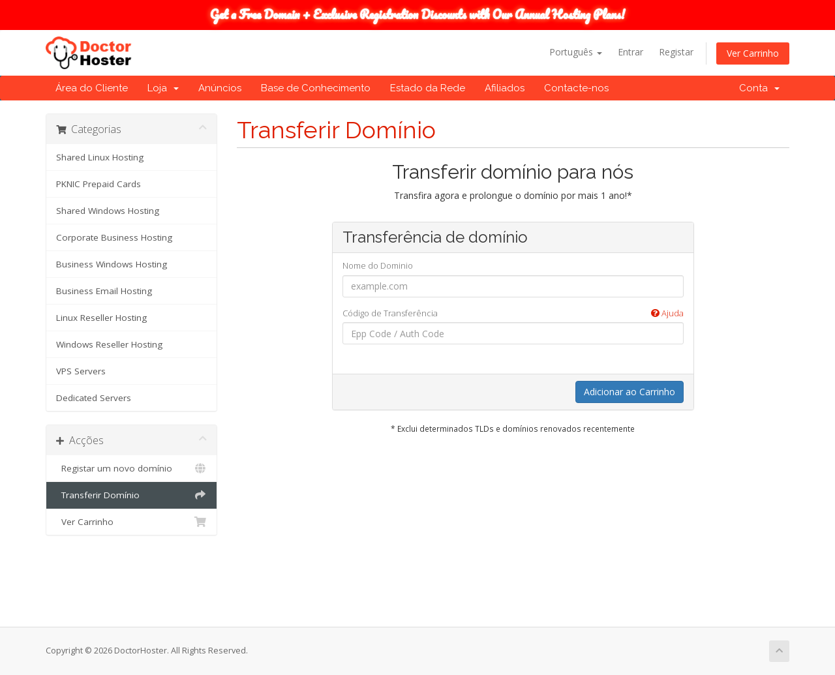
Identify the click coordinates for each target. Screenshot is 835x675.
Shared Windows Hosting (107, 211)
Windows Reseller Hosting (109, 344)
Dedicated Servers (93, 398)
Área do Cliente (91, 88)
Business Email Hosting (104, 291)
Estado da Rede (427, 88)
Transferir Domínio (131, 495)
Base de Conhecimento (316, 88)
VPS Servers (81, 371)
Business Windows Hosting (111, 264)
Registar (676, 52)
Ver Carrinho (753, 53)
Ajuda (667, 313)
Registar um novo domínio (131, 468)
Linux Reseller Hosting (101, 317)
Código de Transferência (513, 313)
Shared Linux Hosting (100, 157)
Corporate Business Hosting (114, 237)
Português (575, 52)
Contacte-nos (576, 88)
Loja (163, 88)
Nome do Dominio (377, 265)
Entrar (630, 52)
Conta (759, 88)
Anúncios (219, 88)
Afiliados (504, 88)
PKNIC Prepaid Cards (98, 184)
